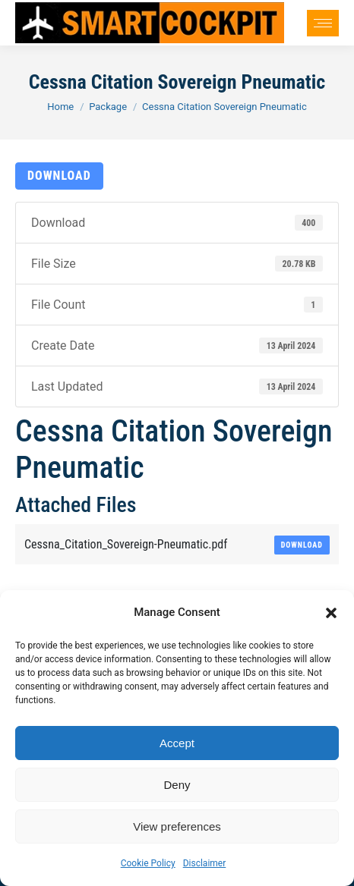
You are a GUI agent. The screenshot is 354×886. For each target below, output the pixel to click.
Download (59, 175)
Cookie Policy (148, 863)
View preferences (177, 826)
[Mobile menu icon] (323, 23)
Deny (176, 784)
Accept (177, 743)
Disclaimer (204, 863)
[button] (331, 613)
